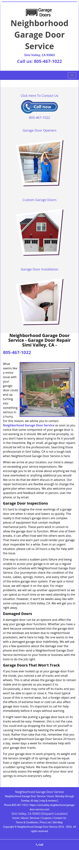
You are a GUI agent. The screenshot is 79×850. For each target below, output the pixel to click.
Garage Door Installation (39, 269)
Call (39, 844)
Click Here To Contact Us (39, 95)
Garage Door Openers (39, 130)
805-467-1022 (48, 61)
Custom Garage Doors (39, 200)
